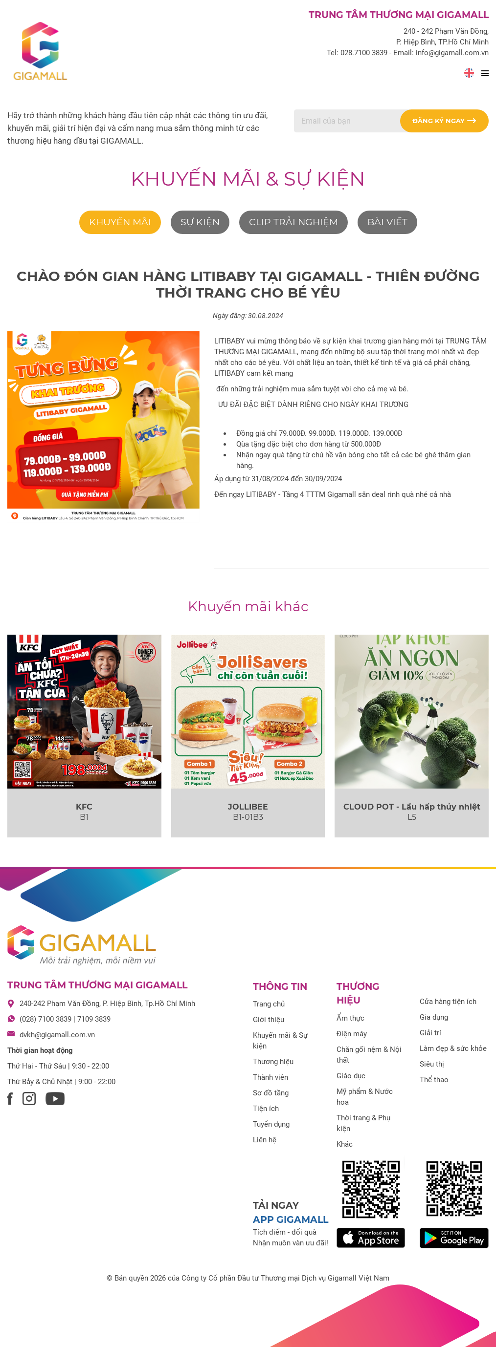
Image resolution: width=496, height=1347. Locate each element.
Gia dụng (434, 1017)
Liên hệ (264, 1139)
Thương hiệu (273, 1061)
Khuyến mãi (120, 222)
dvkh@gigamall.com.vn (57, 1034)
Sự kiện (200, 222)
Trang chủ (269, 1004)
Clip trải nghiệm (293, 222)
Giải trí (430, 1032)
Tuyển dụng (271, 1124)
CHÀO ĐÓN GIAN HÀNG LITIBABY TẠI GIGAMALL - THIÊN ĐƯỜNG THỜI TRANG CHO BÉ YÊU (248, 284)
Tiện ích (266, 1108)
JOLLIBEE (248, 807)
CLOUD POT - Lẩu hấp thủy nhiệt (411, 807)
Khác (345, 1144)
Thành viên (270, 1077)
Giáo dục (351, 1075)
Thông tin (280, 986)
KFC (84, 807)
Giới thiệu (268, 1019)
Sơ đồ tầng (271, 1093)
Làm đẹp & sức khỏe (453, 1048)
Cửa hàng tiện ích (448, 1001)
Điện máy (352, 1033)
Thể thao (434, 1079)
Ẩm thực (350, 1018)
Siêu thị (432, 1064)
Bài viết (387, 222)
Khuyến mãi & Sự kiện (248, 179)
